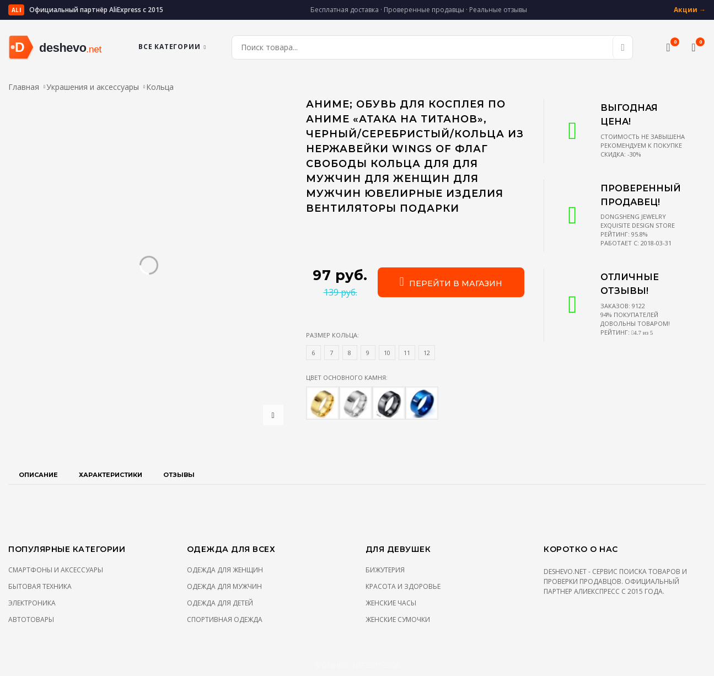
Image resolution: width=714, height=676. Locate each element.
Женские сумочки (398, 619)
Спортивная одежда (224, 619)
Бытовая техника (40, 586)
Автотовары (31, 619)
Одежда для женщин (225, 570)
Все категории (172, 46)
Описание (38, 475)
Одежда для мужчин (224, 586)
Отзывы (179, 475)
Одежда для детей (220, 603)
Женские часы (391, 603)
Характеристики (110, 475)
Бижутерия (385, 570)
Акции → (690, 9)
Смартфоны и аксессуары (55, 570)
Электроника (32, 603)
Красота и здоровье (403, 586)
